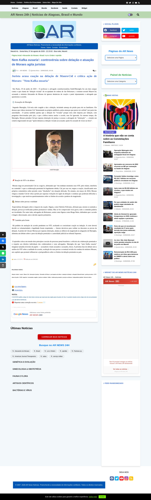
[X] (3, 247)
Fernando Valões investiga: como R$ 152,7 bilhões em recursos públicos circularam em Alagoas (126, 178)
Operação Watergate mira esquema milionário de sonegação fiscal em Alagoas (124, 152)
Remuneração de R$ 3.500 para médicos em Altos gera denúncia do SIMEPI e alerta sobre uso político (126, 255)
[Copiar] (3, 265)
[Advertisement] (121, 322)
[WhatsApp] (3, 253)
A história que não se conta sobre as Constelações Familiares (118, 138)
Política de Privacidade (32, 2)
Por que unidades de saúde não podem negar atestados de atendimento (125, 204)
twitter (132, 30)
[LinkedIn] (3, 259)
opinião (58, 55)
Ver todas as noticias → (121, 369)
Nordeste (54, 8)
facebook (113, 30)
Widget (84, 8)
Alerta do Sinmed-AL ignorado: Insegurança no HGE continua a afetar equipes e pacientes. (125, 216)
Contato (19, 2)
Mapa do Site (57, 2)
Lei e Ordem (50, 55)
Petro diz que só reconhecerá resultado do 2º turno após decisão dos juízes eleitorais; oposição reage (124, 229)
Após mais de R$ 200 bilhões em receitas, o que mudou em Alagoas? (126, 190)
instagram (113, 36)
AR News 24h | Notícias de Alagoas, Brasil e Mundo (46, 14)
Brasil (35, 8)
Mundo (44, 8)
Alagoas (25, 8)
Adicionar (54, 314)
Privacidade (63, 47)
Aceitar (102, 497)
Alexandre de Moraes (31, 55)
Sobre (49, 47)
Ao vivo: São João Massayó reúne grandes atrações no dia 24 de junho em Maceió (126, 242)
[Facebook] (3, 241)
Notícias (15, 8)
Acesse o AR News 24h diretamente (121, 363)
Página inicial (17, 55)
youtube (132, 36)
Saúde (64, 8)
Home (13, 2)
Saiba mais (93, 497)
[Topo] (3, 235)
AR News (112, 281)
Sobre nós (46, 2)
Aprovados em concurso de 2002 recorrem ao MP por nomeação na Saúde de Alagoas (126, 166)
